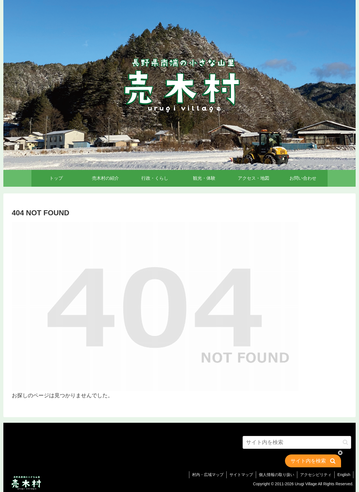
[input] (297, 442)
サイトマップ (241, 474)
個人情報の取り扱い (276, 474)
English (343, 474)
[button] (345, 442)
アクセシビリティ (316, 474)
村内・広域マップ (208, 474)
